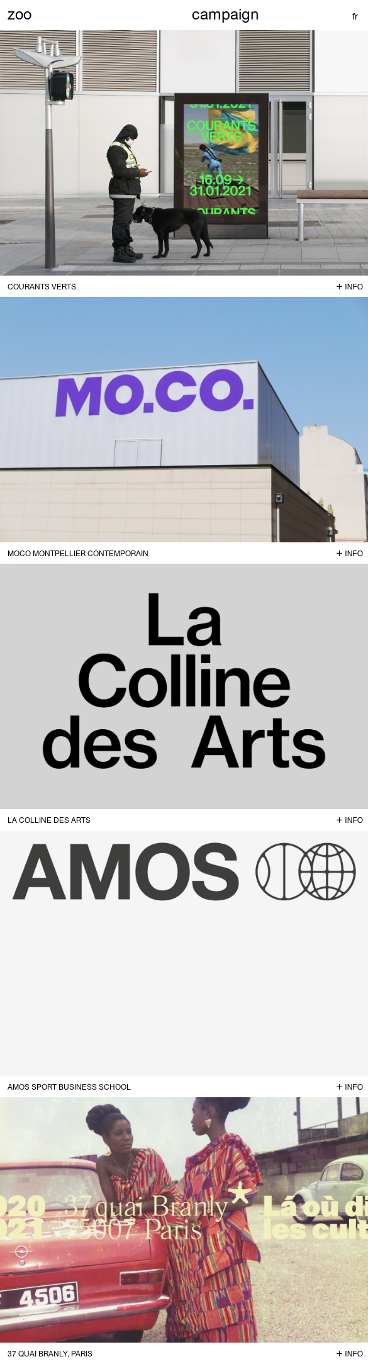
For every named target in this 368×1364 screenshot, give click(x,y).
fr (355, 16)
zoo (19, 14)
